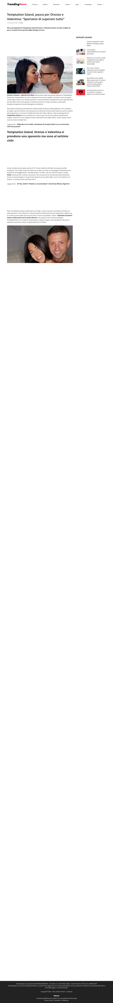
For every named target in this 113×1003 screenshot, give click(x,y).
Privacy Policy (48, 1000)
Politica (47, 4)
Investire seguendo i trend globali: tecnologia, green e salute (95, 43)
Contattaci (69, 991)
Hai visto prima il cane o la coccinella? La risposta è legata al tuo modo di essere (96, 92)
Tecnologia (90, 4)
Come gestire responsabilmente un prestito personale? (96, 52)
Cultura (69, 4)
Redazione (65, 1000)
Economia (58, 4)
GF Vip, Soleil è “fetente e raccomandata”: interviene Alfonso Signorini (43, 184)
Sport (79, 4)
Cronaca (36, 4)
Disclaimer (57, 1000)
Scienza (101, 4)
